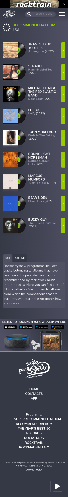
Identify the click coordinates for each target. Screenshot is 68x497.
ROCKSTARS (34, 438)
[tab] (7, 258)
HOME (34, 389)
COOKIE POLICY (34, 469)
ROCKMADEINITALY (34, 447)
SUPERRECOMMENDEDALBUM (37, 419)
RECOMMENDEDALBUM (34, 424)
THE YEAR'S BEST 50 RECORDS (34, 430)
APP (34, 398)
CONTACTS (34, 394)
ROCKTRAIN (34, 443)
